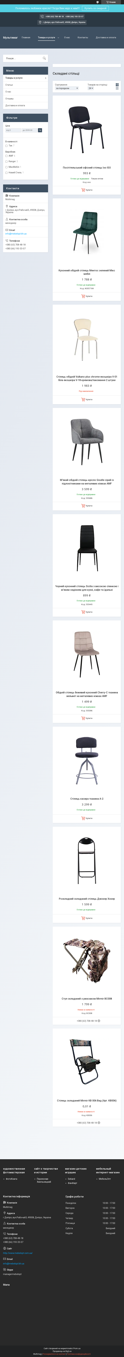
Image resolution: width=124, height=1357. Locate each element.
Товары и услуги (46, 37)
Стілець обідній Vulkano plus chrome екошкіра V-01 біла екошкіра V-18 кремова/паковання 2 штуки (86, 378)
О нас (67, 37)
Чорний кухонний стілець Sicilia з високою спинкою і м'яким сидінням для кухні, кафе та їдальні (86, 588)
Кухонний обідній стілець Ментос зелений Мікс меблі (87, 272)
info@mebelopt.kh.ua (16, 233)
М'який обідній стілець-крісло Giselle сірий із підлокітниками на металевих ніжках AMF (87, 482)
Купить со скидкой (95, 8)
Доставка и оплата (106, 37)
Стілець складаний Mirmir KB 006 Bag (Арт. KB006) (87, 1100)
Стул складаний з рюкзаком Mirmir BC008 (87, 998)
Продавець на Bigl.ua (62, 1351)
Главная (26, 37)
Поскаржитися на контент (54, 1354)
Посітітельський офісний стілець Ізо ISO (87, 167)
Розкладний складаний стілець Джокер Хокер (87, 898)
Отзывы (9, 98)
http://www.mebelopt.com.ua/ (18, 1253)
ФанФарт (72, 1183)
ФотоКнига (11, 1179)
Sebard (71, 1179)
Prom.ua (76, 1348)
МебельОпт (105, 1179)
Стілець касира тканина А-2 (86, 798)
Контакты (83, 37)
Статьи (9, 85)
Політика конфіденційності (79, 1354)
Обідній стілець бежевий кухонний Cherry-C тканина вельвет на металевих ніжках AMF (87, 694)
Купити (89, 190)
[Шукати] (44, 58)
